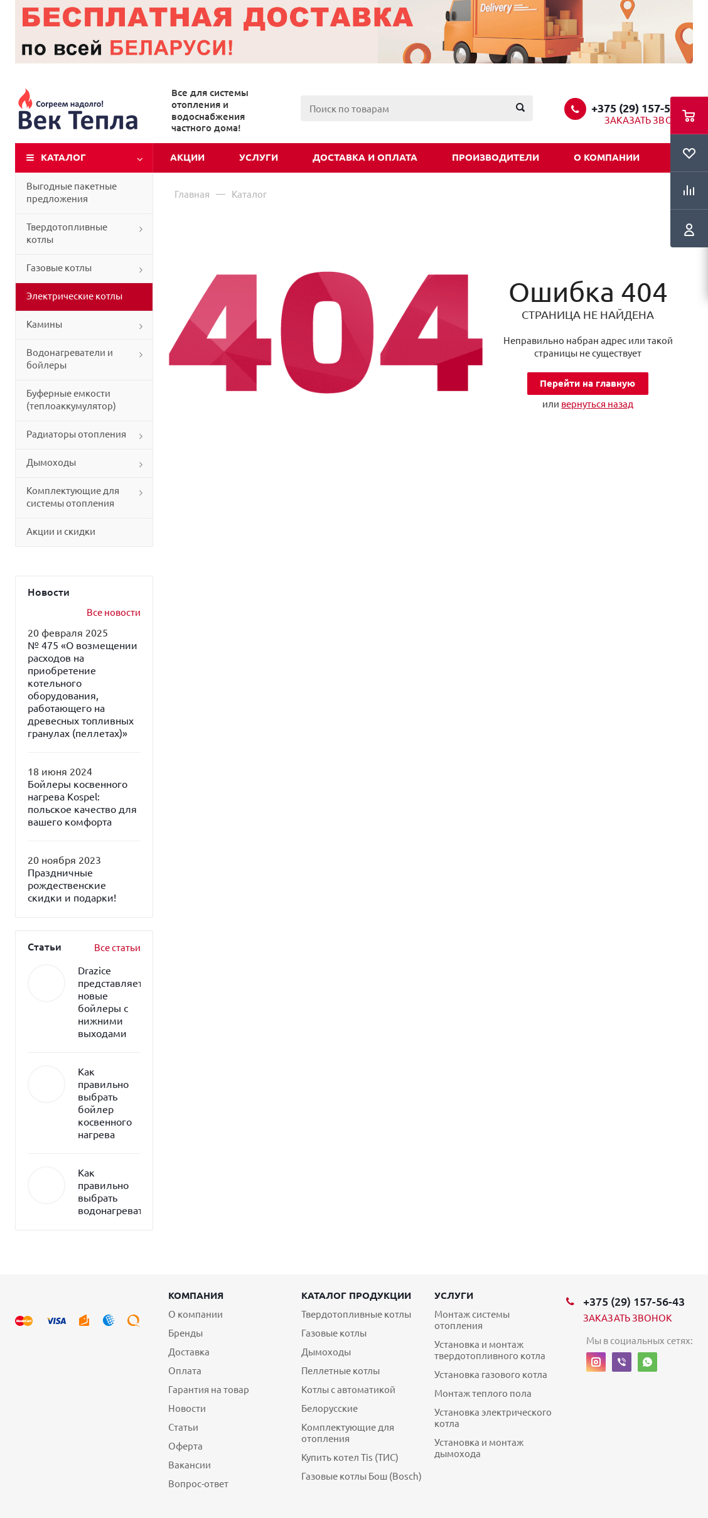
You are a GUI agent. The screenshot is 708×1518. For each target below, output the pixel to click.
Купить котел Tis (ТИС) (350, 1457)
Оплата (184, 1370)
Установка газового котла (490, 1374)
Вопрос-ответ (198, 1483)
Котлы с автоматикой (348, 1389)
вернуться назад (597, 404)
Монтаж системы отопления (472, 1320)
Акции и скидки (60, 531)
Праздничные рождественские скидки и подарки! (72, 885)
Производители (495, 157)
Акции (187, 157)
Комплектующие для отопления (347, 1433)
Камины (44, 324)
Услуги (258, 157)
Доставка (189, 1352)
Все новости (114, 612)
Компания (195, 1295)
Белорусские (329, 1408)
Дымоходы (51, 462)
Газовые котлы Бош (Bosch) (361, 1476)
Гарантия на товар (208, 1389)
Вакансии (189, 1465)
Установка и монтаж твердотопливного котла (489, 1350)
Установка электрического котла (493, 1418)
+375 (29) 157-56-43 (642, 108)
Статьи (183, 1427)
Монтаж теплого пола (483, 1393)
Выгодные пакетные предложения (71, 192)
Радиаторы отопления (76, 434)
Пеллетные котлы (340, 1370)
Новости (187, 1408)
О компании (607, 157)
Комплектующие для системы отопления (72, 497)
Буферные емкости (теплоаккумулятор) (71, 399)
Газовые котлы (59, 267)
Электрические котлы (74, 296)
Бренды (185, 1333)
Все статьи (117, 947)
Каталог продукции (356, 1295)
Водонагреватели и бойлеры (69, 358)
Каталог (63, 157)
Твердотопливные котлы (66, 233)
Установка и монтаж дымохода (478, 1448)
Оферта (185, 1446)
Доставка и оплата (365, 157)
